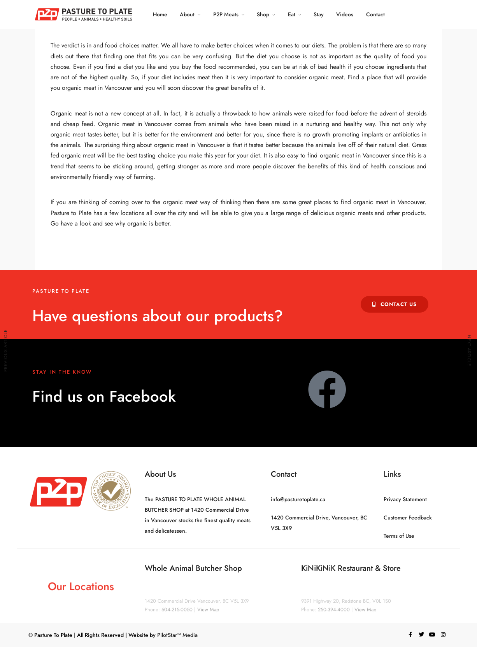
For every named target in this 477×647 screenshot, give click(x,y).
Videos (344, 14)
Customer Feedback (408, 517)
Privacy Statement (405, 499)
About (187, 14)
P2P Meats (225, 14)
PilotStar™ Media (177, 635)
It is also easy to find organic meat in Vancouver (328, 155)
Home (160, 14)
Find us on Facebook (104, 396)
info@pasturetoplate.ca (298, 499)
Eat (291, 14)
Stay (319, 14)
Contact (375, 14)
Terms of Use (399, 536)
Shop (263, 14)
